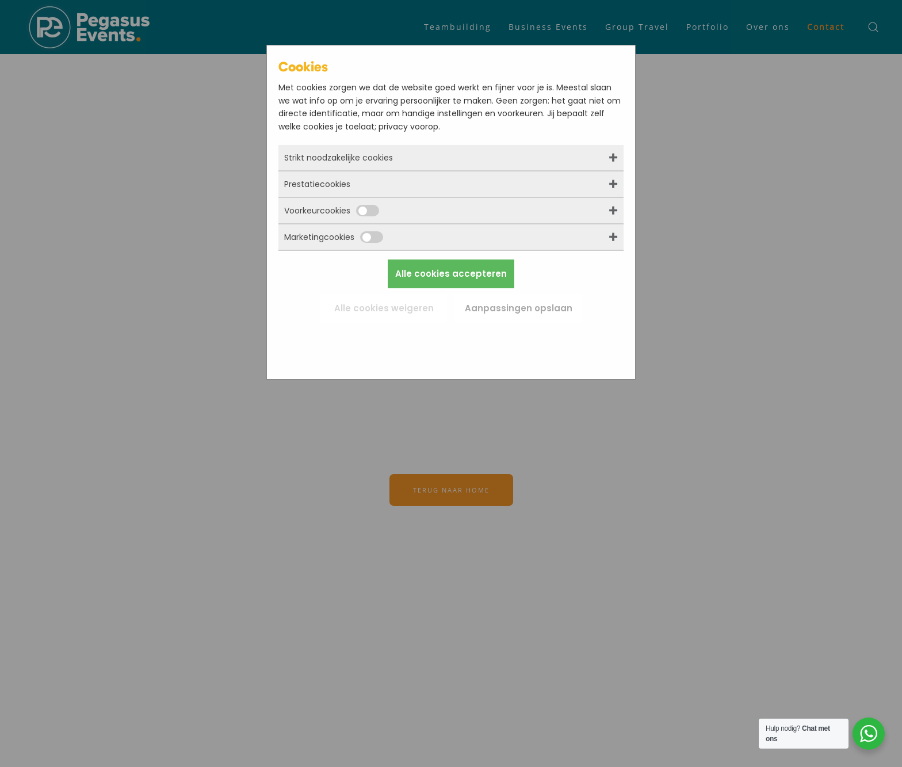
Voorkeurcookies (331, 210)
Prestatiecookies (317, 184)
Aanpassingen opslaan (518, 308)
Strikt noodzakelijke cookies (338, 157)
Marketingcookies (333, 237)
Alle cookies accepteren (451, 274)
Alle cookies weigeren (384, 308)
